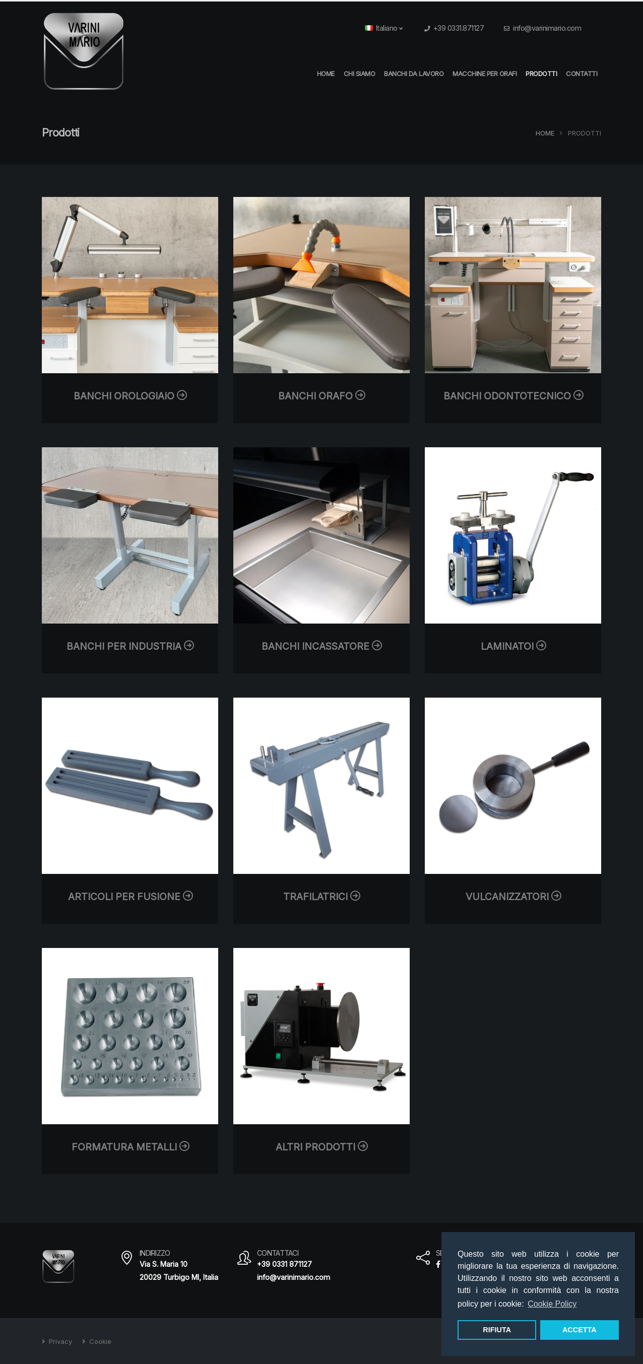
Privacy (59, 1341)
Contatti (581, 74)
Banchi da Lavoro (413, 74)
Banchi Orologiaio (130, 396)
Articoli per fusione (130, 897)
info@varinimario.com (547, 28)
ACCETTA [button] (579, 1330)
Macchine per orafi (485, 74)
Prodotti (541, 74)
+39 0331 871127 (284, 1264)
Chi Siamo (359, 74)
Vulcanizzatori (513, 897)
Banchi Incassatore (321, 646)
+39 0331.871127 (458, 28)
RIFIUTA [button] (497, 1330)
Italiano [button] (384, 28)
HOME (326, 74)
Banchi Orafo (321, 396)
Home (545, 133)
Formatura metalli (130, 1147)
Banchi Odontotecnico (513, 396)
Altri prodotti (321, 1147)
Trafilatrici (321, 897)
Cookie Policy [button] (552, 1304)
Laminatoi (513, 646)
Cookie (99, 1341)
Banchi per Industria (130, 646)
